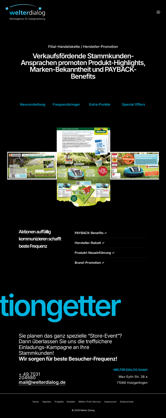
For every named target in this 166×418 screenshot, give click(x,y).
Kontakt (71, 401)
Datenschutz (127, 401)
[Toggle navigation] (158, 12)
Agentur (46, 401)
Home (35, 401)
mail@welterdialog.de (42, 382)
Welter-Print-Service (89, 401)
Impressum (110, 401)
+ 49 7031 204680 (29, 376)
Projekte (59, 401)
